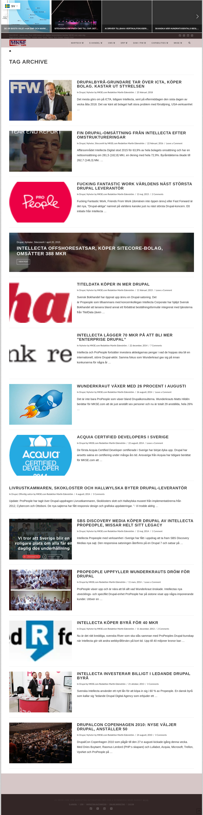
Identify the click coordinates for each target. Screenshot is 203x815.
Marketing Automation (96, 804)
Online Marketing (117, 804)
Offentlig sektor (26, 494)
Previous (6, 16)
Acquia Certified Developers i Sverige (123, 437)
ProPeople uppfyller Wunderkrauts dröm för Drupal (133, 574)
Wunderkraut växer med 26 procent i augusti (131, 386)
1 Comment (157, 531)
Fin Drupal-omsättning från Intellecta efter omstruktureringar (131, 135)
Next (196, 16)
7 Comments (156, 345)
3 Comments (99, 494)
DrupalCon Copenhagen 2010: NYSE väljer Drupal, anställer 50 (126, 726)
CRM (81, 804)
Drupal (82, 92)
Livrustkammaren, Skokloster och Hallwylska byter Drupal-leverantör (98, 488)
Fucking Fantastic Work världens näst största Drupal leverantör (134, 186)
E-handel (73, 804)
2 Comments (157, 194)
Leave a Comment (174, 143)
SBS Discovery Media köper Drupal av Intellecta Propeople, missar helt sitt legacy (135, 523)
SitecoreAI (99, 143)
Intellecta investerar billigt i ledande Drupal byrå (133, 675)
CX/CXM (131, 804)
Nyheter (90, 92)
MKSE (145, 800)
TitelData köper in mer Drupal (113, 284)
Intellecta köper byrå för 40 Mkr (117, 622)
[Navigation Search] (189, 43)
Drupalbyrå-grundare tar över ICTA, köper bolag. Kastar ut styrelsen (129, 84)
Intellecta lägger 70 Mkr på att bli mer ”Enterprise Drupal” (125, 337)
